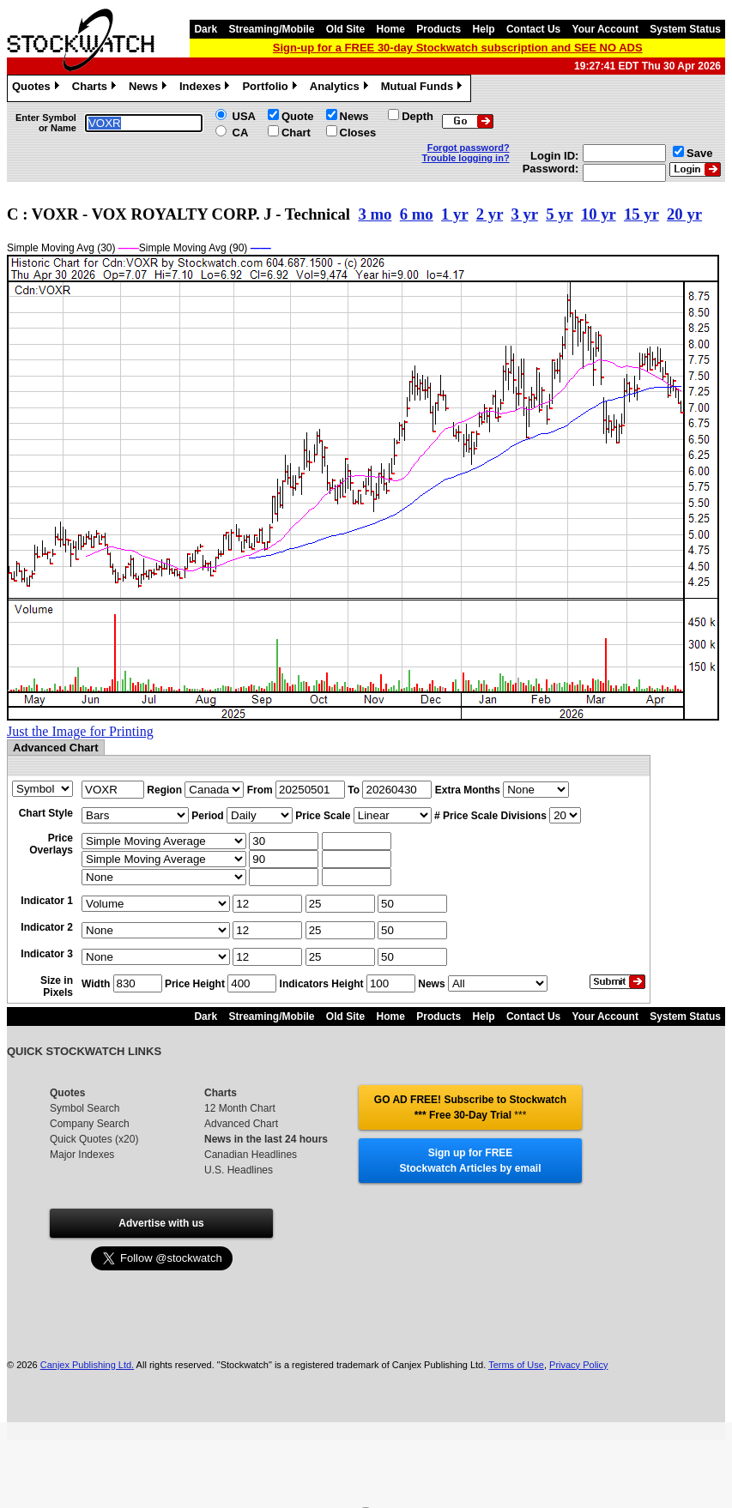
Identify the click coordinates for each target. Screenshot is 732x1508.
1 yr (454, 214)
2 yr (489, 214)
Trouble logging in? (466, 158)
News (150, 88)
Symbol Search (84, 1108)
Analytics (341, 88)
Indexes (206, 88)
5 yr (559, 214)
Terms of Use (516, 1365)
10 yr (598, 214)
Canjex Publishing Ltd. (87, 1365)
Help (484, 29)
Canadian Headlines (250, 1155)
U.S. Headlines (238, 1170)
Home (391, 29)
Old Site (345, 29)
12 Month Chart (239, 1108)
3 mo (374, 214)
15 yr (641, 214)
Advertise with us (160, 1223)
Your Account (605, 29)
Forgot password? (468, 147)
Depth (417, 116)
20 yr (684, 214)
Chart (296, 132)
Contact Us (533, 29)
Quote (297, 116)
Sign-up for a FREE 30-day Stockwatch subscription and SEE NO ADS (458, 47)
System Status (685, 29)
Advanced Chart (241, 1124)
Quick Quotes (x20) (94, 1139)
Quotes (38, 88)
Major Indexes (82, 1155)
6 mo (416, 214)
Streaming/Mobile (271, 29)
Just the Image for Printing (80, 731)
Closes (358, 132)
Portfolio (271, 88)
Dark (205, 29)
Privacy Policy (578, 1365)
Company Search (90, 1124)
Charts (96, 88)
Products (438, 29)
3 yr (524, 214)
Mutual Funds (424, 88)
